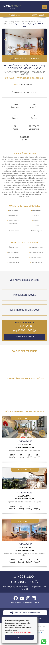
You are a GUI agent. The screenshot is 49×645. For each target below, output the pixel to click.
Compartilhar (30, 92)
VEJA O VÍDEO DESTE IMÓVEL (24, 58)
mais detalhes (24, 418)
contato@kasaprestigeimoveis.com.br (24, 602)
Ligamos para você (25, 337)
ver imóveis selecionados (24, 280)
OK (19, 637)
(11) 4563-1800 (13, 15)
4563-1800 (24, 326)
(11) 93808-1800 (36, 15)
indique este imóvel (24, 295)
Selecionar (17, 92)
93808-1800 (24, 330)
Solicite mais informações (24, 310)
